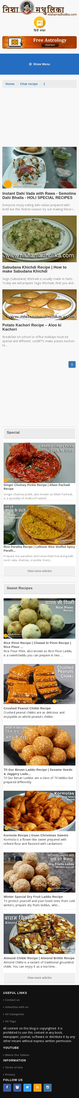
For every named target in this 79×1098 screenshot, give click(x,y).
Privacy (10, 1074)
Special (13, 432)
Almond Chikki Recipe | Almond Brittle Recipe (39, 958)
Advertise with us (16, 1007)
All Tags (10, 1021)
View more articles (39, 571)
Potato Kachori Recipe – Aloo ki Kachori (31, 327)
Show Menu (39, 64)
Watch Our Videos (17, 1055)
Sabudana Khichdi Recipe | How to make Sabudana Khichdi (34, 269)
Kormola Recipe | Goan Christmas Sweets (36, 835)
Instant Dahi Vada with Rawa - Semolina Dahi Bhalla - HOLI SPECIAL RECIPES (39, 195)
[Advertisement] (39, 119)
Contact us (12, 999)
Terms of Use (14, 1067)
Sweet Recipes (19, 588)
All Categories (14, 1014)
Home (10, 84)
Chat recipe (29, 84)
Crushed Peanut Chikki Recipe (27, 708)
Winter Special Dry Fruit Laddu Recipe (33, 896)
